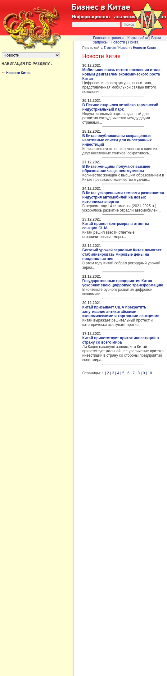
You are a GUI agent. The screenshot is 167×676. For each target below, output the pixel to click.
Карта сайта (138, 38)
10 (150, 373)
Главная (110, 47)
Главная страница (108, 38)
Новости (124, 47)
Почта (133, 42)
